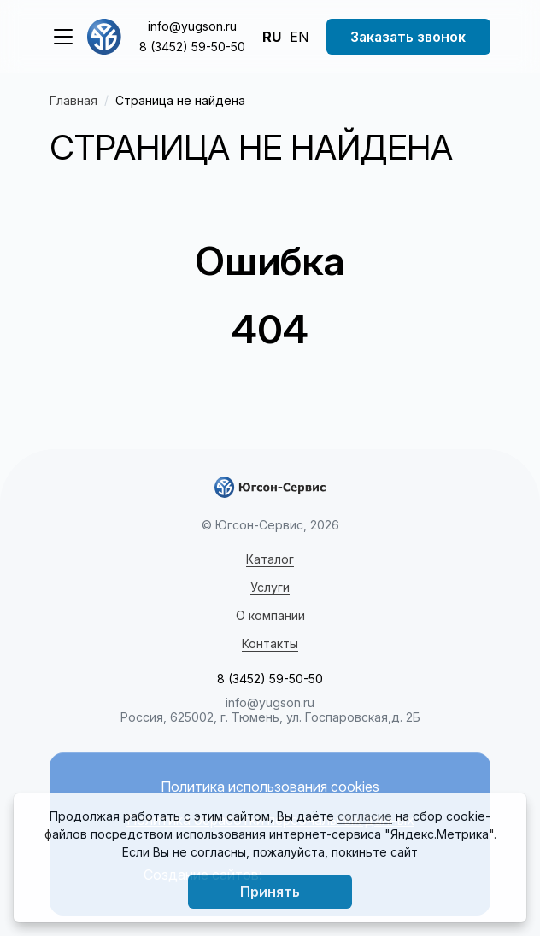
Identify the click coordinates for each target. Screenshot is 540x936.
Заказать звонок (408, 36)
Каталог (270, 559)
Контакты (270, 643)
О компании (270, 615)
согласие (365, 816)
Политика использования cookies (270, 787)
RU (271, 36)
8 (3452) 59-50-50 (192, 46)
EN (299, 36)
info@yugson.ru (192, 26)
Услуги (270, 587)
